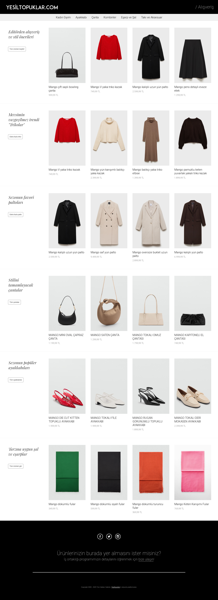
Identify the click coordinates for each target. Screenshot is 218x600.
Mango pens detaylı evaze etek (190, 88)
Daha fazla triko (15, 137)
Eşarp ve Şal (128, 17)
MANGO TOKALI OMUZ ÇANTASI (146, 336)
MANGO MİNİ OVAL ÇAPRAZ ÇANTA (66, 336)
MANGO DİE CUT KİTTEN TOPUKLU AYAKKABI (64, 419)
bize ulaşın (145, 559)
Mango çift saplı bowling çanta (63, 88)
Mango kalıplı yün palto (188, 252)
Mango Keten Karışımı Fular (191, 504)
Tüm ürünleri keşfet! (17, 49)
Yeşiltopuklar (115, 587)
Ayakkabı (81, 17)
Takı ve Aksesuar (151, 17)
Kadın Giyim (63, 17)
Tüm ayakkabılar (16, 380)
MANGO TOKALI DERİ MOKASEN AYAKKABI (187, 419)
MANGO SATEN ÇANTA (105, 335)
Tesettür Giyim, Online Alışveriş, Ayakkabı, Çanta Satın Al (32, 7)
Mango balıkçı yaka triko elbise (147, 171)
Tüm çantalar (14, 302)
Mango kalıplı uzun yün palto (150, 87)
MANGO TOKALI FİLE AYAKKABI (104, 419)
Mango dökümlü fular (62, 504)
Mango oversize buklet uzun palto (149, 254)
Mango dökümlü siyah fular (108, 504)
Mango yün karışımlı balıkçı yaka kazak (107, 171)
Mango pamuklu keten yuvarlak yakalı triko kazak (190, 171)
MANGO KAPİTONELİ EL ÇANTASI (189, 336)
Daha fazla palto (16, 215)
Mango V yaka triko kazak (106, 87)
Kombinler (110, 17)
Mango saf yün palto (103, 252)
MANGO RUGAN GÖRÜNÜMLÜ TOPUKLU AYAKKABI (147, 421)
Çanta (95, 17)
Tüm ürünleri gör (16, 466)
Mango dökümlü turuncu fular (147, 505)
